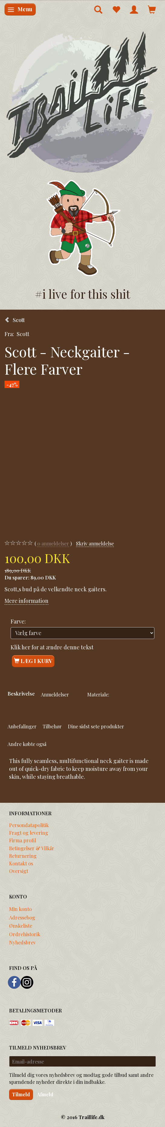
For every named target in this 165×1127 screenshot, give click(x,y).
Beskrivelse (21, 693)
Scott (23, 334)
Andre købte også (27, 743)
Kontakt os (21, 863)
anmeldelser (53, 543)
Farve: (18, 621)
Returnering (23, 855)
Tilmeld (21, 1094)
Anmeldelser (55, 694)
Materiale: (98, 694)
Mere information (26, 600)
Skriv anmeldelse (95, 543)
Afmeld (45, 1094)
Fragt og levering (28, 832)
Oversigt (18, 871)
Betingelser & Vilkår (31, 848)
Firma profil (22, 840)
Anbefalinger (22, 726)
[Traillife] (82, 101)
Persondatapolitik (29, 825)
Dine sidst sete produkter (96, 726)
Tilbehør (52, 726)
